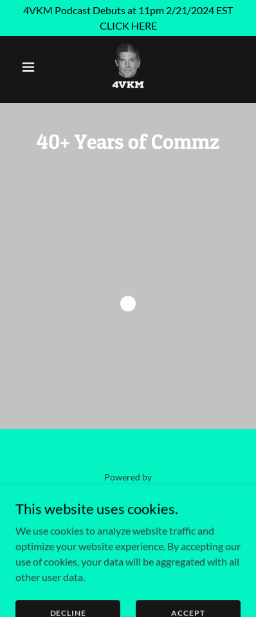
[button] (32, 67)
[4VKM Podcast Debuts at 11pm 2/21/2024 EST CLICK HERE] (128, 18)
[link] (128, 67)
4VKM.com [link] (128, 523)
